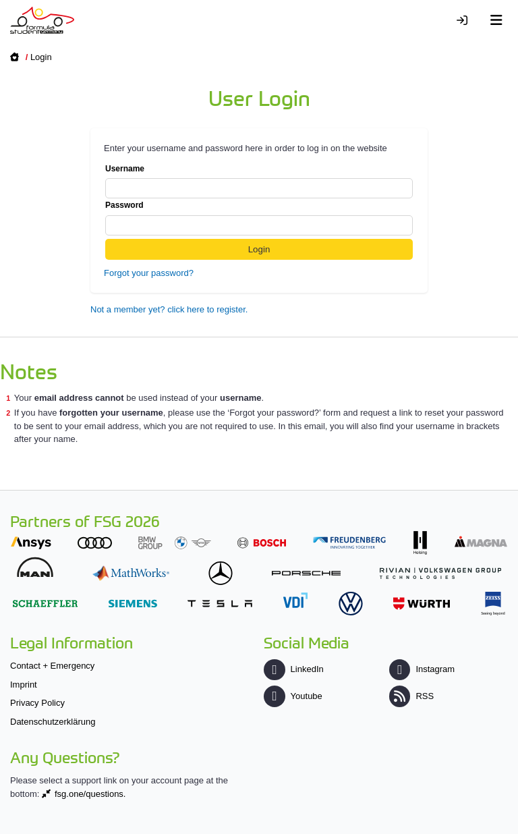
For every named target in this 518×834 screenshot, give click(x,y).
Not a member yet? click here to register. (169, 309)
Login (41, 57)
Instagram (422, 669)
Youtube (293, 696)
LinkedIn (293, 669)
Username (259, 181)
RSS (411, 696)
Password (259, 217)
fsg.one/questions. (90, 794)
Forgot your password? (149, 273)
